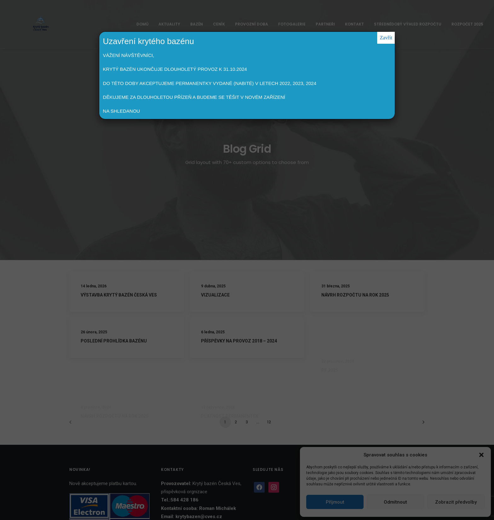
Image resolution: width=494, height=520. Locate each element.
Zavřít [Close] (386, 37)
